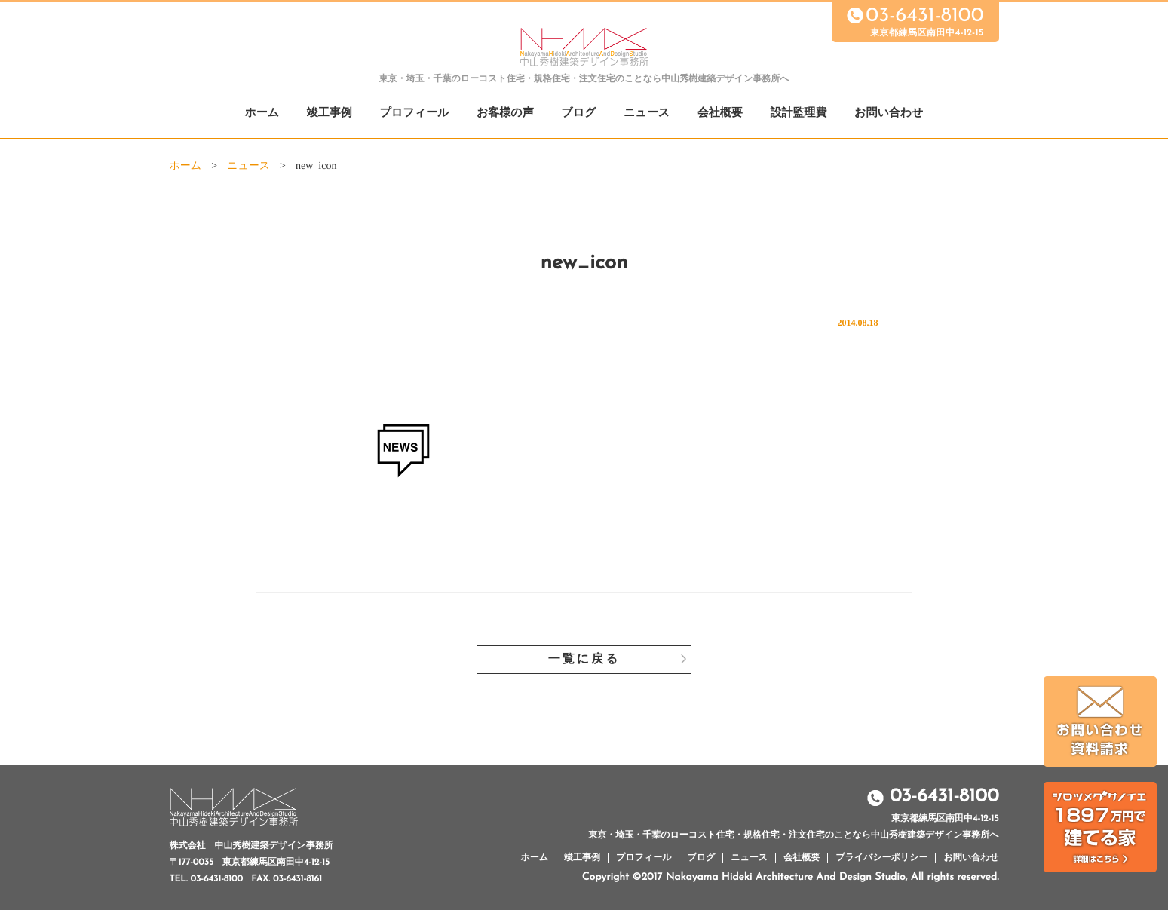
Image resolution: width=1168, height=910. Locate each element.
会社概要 (720, 113)
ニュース (647, 113)
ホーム (262, 113)
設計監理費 (798, 113)
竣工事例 (329, 113)
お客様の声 (505, 113)
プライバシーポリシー (881, 858)
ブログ (578, 113)
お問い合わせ (888, 113)
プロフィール (414, 113)
